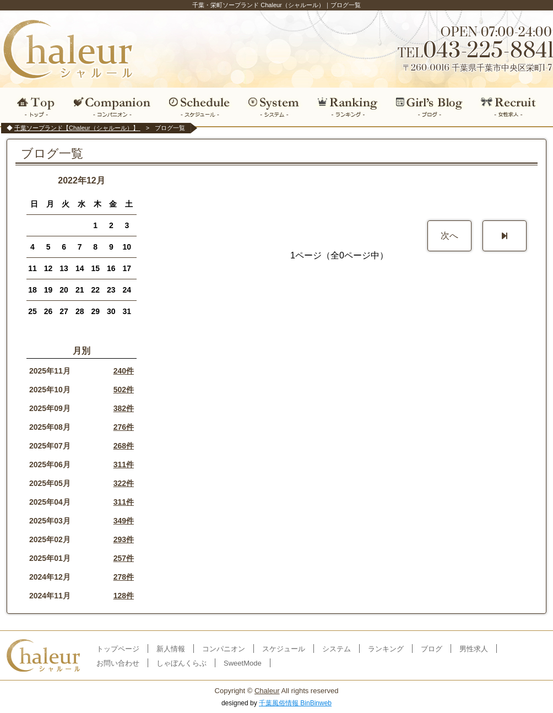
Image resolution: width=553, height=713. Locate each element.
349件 (123, 520)
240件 (123, 370)
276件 (123, 427)
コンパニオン (113, 107)
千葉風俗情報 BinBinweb (295, 703)
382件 (123, 408)
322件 (123, 483)
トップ (33, 107)
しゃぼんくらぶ (181, 663)
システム (273, 107)
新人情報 (170, 649)
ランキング (347, 107)
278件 (123, 576)
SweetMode (243, 663)
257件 (123, 558)
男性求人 (473, 649)
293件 (123, 539)
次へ (449, 235)
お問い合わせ (117, 663)
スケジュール (199, 107)
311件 (123, 464)
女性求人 (512, 107)
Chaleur (267, 691)
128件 (123, 595)
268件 (123, 445)
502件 (123, 389)
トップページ (117, 649)
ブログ (430, 107)
